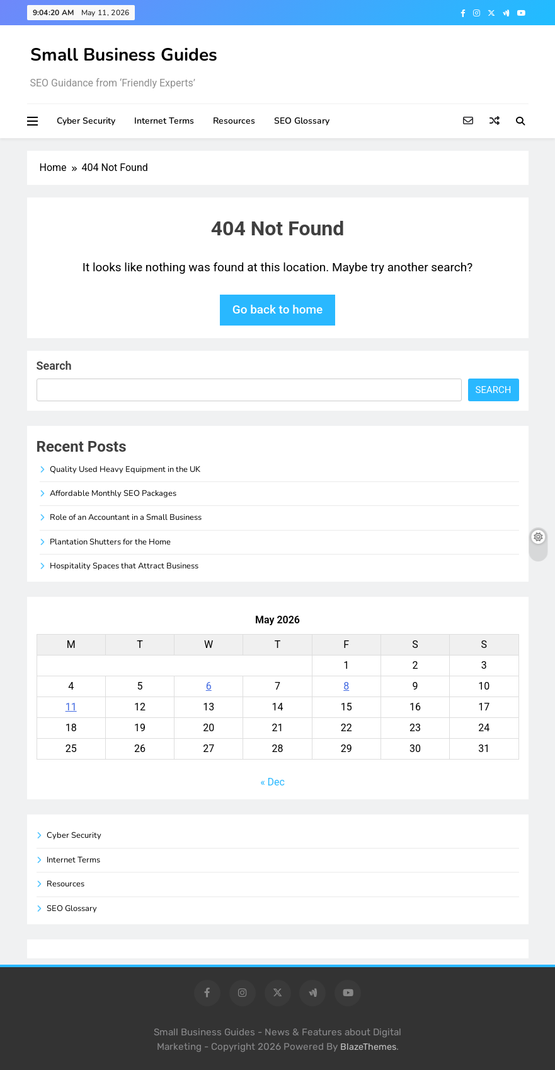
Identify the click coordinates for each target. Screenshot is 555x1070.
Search (54, 365)
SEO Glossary (301, 121)
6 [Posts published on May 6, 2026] (209, 686)
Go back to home (277, 309)
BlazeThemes (368, 1047)
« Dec (272, 782)
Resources (234, 121)
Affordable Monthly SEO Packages (113, 493)
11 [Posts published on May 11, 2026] (71, 707)
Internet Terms (164, 121)
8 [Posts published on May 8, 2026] (346, 686)
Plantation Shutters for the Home (110, 542)
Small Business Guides (123, 55)
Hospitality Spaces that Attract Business (124, 566)
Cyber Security (86, 121)
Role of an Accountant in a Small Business (126, 517)
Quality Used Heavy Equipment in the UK (125, 469)
